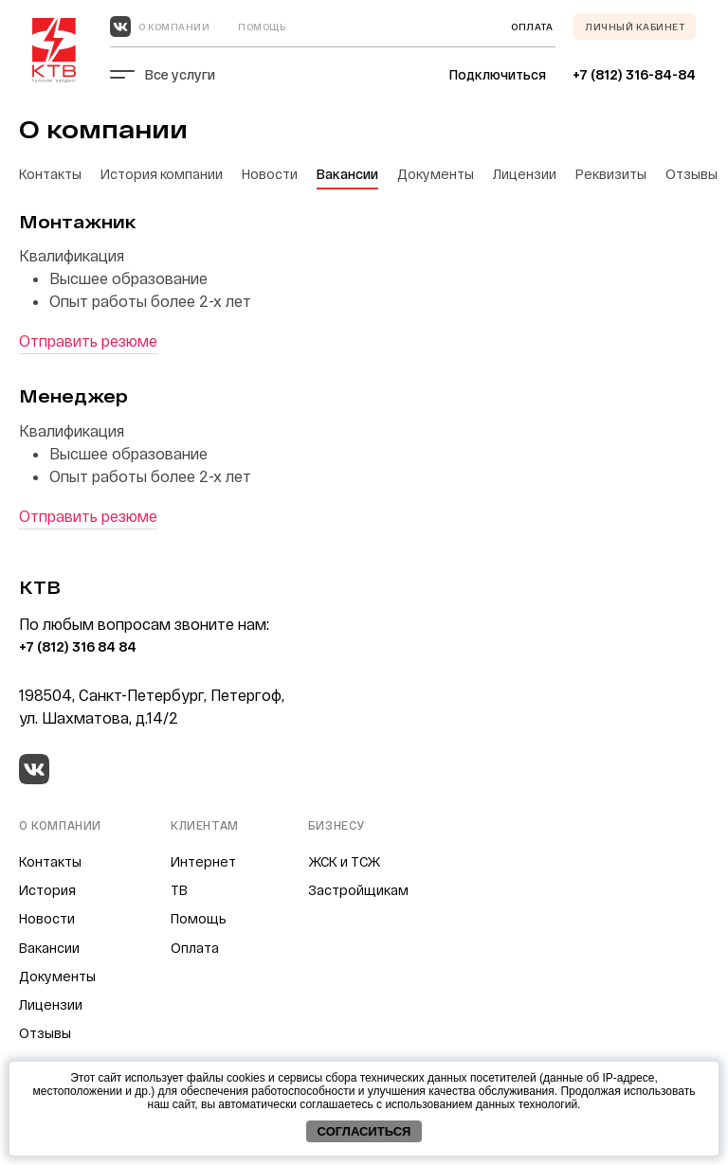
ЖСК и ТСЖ (344, 861)
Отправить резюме (88, 341)
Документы (435, 174)
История (47, 890)
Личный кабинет (634, 26)
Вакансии (347, 174)
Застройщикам (358, 890)
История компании (161, 174)
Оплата (195, 948)
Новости (270, 174)
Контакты (50, 174)
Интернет (203, 861)
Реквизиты (610, 174)
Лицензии (524, 174)
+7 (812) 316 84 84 (77, 646)
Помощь (261, 26)
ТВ (179, 890)
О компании (173, 26)
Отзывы (691, 174)
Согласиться (364, 1131)
